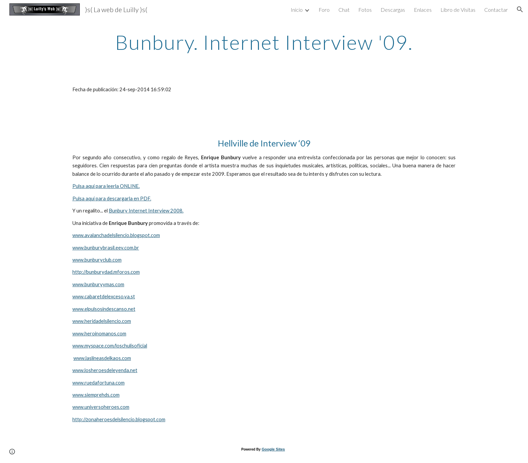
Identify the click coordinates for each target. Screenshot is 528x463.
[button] (520, 9)
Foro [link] (324, 9)
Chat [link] (344, 9)
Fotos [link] (365, 9)
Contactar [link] (496, 9)
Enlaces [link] (423, 9)
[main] (264, 42)
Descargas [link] (393, 9)
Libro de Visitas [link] (457, 9)
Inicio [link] (297, 9)
